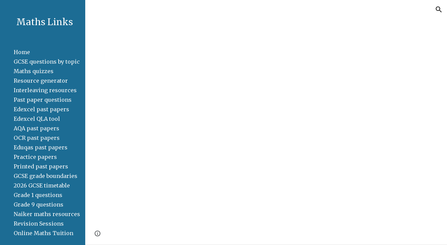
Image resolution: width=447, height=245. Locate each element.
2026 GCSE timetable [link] (42, 185)
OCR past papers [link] (37, 137)
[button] (439, 9)
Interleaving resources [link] (45, 90)
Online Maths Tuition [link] (43, 233)
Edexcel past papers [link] (41, 109)
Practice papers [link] (35, 156)
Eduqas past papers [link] (41, 147)
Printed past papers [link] (41, 166)
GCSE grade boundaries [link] (45, 176)
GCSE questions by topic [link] (47, 61)
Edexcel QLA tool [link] (37, 118)
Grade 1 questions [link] (38, 195)
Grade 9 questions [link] (38, 204)
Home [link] (22, 52)
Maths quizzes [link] (34, 71)
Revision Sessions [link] (39, 223)
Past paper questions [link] (43, 99)
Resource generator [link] (41, 80)
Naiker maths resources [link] (47, 214)
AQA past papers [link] (36, 128)
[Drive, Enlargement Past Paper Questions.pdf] (266, 132)
